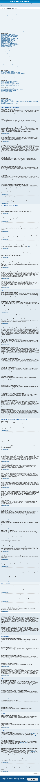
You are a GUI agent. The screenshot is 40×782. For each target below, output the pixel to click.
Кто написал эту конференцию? (6, 99)
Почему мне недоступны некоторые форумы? (8, 40)
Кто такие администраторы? (5, 61)
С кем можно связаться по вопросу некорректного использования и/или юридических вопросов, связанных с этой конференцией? (19, 102)
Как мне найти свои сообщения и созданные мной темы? (10, 85)
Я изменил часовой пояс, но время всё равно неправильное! (11, 26)
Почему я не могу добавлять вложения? (7, 41)
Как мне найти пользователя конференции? (8, 84)
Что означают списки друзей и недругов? (7, 76)
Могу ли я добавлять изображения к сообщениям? (9, 52)
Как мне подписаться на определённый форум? (8, 90)
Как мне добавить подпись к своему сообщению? (9, 36)
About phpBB (33, 735)
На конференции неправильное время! (7, 25)
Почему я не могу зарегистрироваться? (7, 13)
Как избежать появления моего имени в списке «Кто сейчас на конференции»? (14, 24)
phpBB (28, 246)
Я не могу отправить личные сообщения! (7, 71)
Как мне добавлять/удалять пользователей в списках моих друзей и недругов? (14, 77)
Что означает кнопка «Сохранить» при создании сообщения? (11, 44)
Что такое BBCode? (4, 49)
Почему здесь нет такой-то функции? (7, 100)
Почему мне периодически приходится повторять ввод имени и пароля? (13, 18)
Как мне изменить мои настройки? (6, 23)
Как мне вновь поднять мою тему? (6, 46)
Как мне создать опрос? (5, 37)
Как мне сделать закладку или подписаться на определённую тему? (12, 89)
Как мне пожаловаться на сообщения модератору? (9, 43)
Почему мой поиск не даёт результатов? (7, 82)
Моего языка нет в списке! (5, 27)
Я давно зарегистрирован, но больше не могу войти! (9, 16)
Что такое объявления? (4, 54)
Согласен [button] (33, 779)
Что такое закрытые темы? (5, 56)
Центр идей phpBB (23, 742)
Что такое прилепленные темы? (6, 55)
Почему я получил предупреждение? (7, 42)
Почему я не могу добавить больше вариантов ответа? (10, 38)
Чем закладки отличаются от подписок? (7, 88)
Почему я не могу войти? (5, 15)
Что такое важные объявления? (6, 53)
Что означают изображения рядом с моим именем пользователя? (11, 28)
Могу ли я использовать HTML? (6, 50)
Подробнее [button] (17, 780)
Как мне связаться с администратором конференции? (9, 103)
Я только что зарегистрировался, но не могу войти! (9, 14)
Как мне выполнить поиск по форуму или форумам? (9, 81)
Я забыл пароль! (3, 17)
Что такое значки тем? (4, 57)
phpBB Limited (33, 733)
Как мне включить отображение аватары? (7, 29)
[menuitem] (2, 4)
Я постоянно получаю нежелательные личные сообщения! (10, 72)
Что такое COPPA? (4, 12)
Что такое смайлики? (4, 51)
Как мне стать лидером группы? (6, 65)
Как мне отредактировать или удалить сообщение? (9, 35)
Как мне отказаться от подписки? (6, 91)
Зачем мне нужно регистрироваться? (7, 11)
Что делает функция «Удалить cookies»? (7, 19)
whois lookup (33, 751)
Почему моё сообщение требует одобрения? (8, 45)
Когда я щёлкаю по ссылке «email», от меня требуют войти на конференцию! (13, 31)
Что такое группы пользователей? (6, 63)
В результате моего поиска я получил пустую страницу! (10, 83)
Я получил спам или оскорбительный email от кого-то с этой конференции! (13, 73)
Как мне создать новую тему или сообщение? (8, 34)
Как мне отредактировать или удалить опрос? (8, 39)
